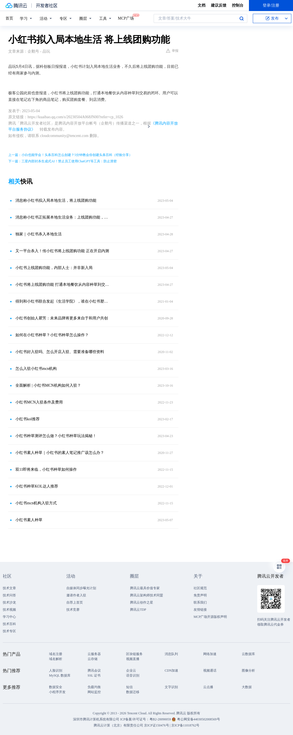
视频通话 (209, 670)
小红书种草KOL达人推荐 (36, 486)
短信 (129, 687)
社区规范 (200, 588)
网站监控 (94, 692)
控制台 (237, 5)
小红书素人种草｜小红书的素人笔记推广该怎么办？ (59, 453)
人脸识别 (55, 670)
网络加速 (209, 654)
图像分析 (248, 670)
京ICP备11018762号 (185, 725)
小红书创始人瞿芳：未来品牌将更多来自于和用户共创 (61, 318)
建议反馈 (218, 5)
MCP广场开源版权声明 (210, 617)
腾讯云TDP (138, 610)
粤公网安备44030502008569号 (198, 719)
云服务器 (94, 654)
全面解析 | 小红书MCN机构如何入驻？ (48, 385)
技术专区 (9, 631)
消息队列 (171, 654)
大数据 (247, 687)
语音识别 (132, 675)
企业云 (131, 670)
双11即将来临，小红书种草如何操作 (46, 469)
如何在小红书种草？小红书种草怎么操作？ (52, 335)
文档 (201, 5)
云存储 (92, 659)
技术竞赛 (73, 610)
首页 (9, 18)
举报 (172, 51)
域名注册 (55, 654)
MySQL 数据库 (59, 675)
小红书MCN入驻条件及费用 (39, 402)
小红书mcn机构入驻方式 (36, 503)
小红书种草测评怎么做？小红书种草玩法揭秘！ (55, 436)
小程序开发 (57, 692)
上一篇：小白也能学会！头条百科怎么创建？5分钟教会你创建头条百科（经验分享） (70, 155)
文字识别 (171, 687)
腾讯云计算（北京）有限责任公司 (118, 725)
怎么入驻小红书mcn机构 (36, 369)
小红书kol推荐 (27, 419)
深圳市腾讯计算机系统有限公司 (96, 719)
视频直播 (132, 659)
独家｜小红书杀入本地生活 (38, 234)
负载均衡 (94, 687)
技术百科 (9, 624)
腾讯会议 (94, 670)
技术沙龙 (9, 602)
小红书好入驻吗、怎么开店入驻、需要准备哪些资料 (59, 352)
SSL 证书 (94, 675)
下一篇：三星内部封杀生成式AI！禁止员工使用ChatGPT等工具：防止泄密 (62, 161)
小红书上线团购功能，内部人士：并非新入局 (54, 268)
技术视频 (9, 610)
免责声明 (200, 595)
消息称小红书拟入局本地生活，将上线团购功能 (55, 200)
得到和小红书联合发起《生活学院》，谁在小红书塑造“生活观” (62, 301)
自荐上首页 (74, 602)
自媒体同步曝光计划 (81, 588)
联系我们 (200, 602)
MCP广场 (126, 17)
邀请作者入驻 (76, 595)
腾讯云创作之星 (141, 602)
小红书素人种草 (28, 520)
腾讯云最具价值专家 (145, 588)
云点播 (208, 687)
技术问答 (9, 595)
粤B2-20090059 (161, 719)
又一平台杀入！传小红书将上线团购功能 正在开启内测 (62, 251)
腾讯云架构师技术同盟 (146, 595)
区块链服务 (134, 654)
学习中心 (9, 617)
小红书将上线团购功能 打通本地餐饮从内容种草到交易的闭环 (62, 284)
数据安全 (55, 687)
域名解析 (55, 659)
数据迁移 (132, 692)
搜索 (241, 18)
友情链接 (200, 610)
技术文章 (9, 588)
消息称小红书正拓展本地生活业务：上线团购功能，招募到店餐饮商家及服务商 (62, 217)
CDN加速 (171, 670)
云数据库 (248, 654)
